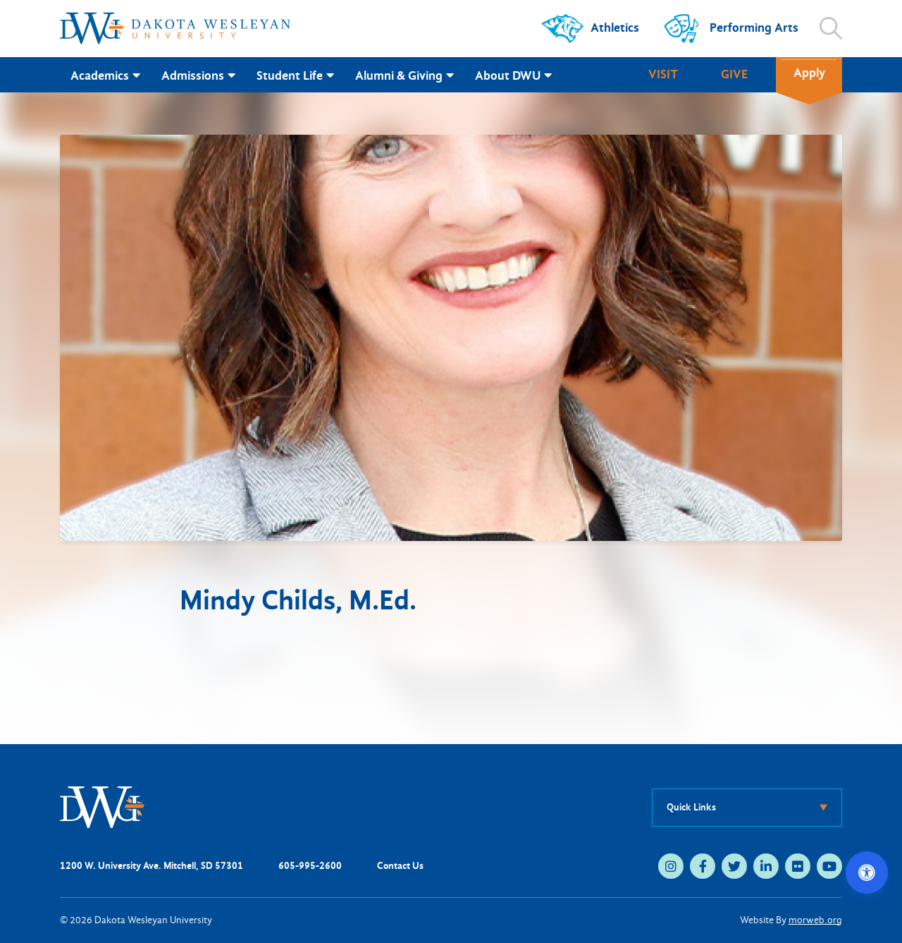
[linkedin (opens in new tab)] (766, 866)
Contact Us (400, 866)
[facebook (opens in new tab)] (702, 866)
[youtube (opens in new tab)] (829, 866)
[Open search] (831, 28)
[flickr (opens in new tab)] (797, 866)
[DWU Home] (102, 807)
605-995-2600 (310, 866)
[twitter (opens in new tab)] (734, 866)
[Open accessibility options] (867, 872)
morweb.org (815, 920)
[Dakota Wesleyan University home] (175, 28)
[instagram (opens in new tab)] (671, 866)
